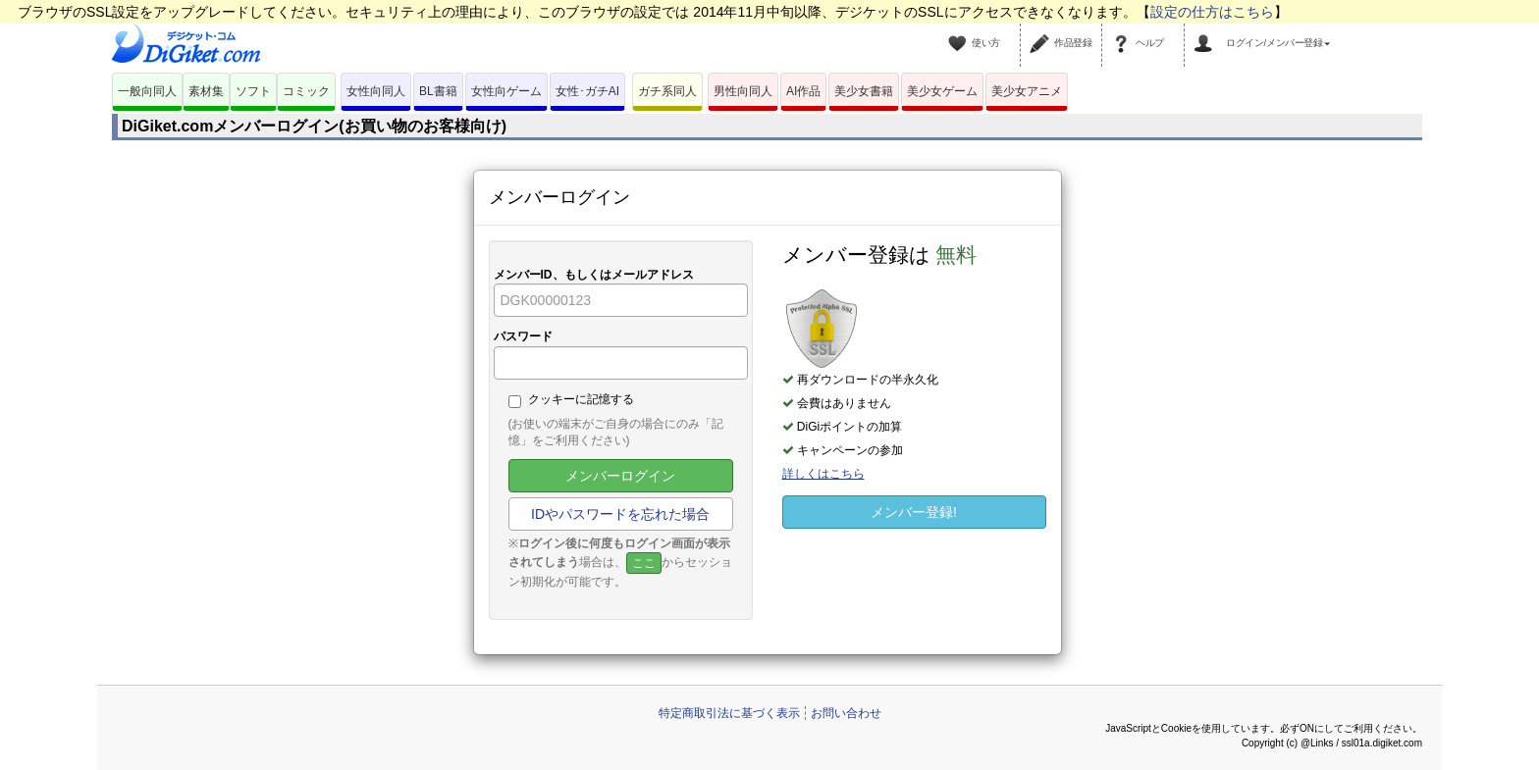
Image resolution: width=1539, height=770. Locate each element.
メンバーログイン (620, 476)
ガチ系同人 (667, 91)
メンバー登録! (914, 512)
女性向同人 (375, 91)
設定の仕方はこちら (1212, 12)
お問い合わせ (846, 713)
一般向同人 (147, 91)
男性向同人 (743, 91)
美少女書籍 (863, 91)
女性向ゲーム (506, 91)
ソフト (253, 91)
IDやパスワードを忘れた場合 (620, 514)
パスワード (523, 336)
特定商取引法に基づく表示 (729, 713)
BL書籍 (438, 91)
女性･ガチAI (587, 91)
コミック (306, 91)
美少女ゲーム (942, 91)
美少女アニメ (1026, 91)
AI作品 (803, 91)
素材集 (206, 91)
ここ (644, 563)
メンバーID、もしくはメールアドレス (594, 275)
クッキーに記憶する (571, 400)
